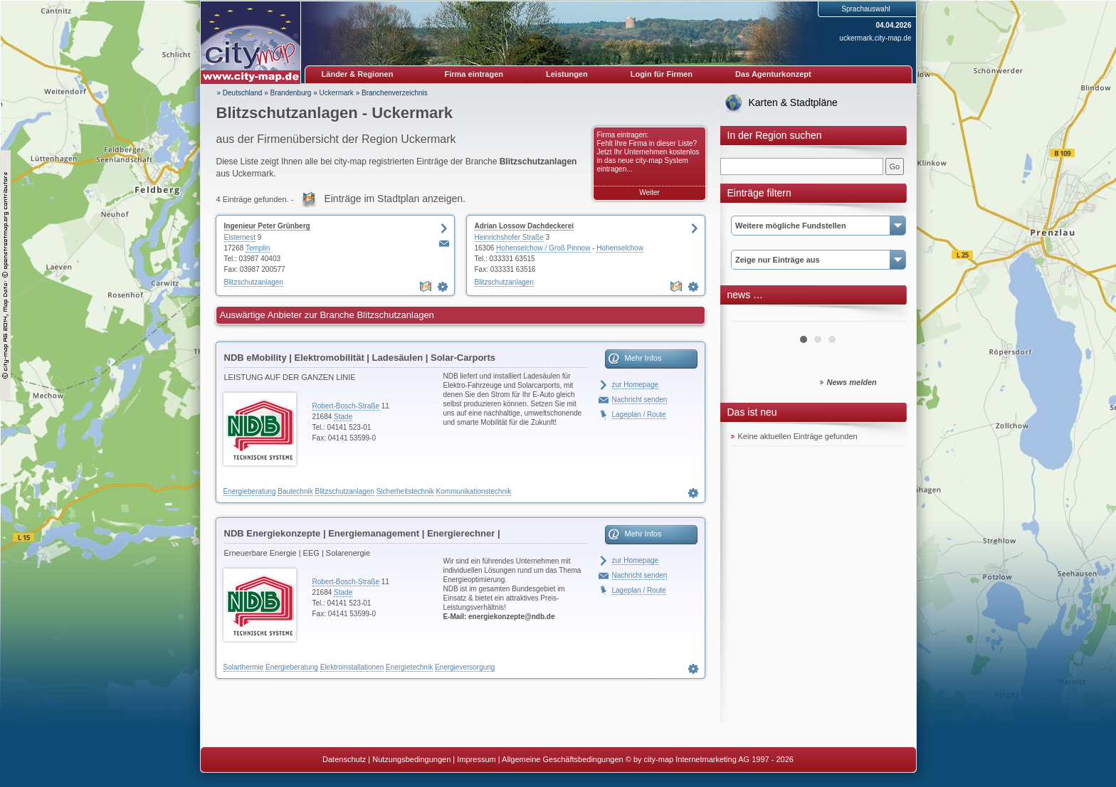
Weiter (649, 192)
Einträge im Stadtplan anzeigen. (394, 198)
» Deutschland (240, 93)
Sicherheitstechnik (405, 491)
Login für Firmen (662, 74)
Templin (258, 248)
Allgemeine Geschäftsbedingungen (562, 759)
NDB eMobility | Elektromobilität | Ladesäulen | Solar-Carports (359, 357)
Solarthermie (243, 667)
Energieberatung (249, 491)
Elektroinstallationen (352, 667)
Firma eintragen (474, 74)
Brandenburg (291, 93)
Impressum (476, 759)
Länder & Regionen (358, 74)
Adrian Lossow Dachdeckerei (524, 226)
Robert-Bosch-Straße (345, 406)
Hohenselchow (619, 248)
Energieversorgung (465, 667)
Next (886, 316)
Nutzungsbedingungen (411, 759)
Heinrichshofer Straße (509, 237)
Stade (343, 417)
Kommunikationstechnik (474, 491)
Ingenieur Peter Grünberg (267, 226)
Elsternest (240, 237)
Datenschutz (344, 759)
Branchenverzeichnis (395, 93)
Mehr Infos (643, 358)
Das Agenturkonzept (773, 74)
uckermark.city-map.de (875, 38)
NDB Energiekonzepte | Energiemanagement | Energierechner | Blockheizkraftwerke (362, 536)
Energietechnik (409, 667)
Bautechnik (295, 491)
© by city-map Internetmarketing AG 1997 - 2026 (710, 759)
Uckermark (337, 93)
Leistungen (567, 74)
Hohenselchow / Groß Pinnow (543, 248)
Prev (749, 316)
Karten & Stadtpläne (793, 102)
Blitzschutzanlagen (253, 282)
